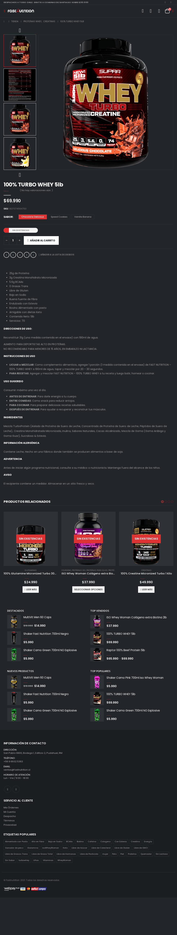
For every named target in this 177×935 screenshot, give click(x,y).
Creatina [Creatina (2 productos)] (135, 841)
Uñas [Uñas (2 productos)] (36, 860)
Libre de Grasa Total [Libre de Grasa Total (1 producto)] (42, 854)
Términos (9, 820)
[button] (162, 501)
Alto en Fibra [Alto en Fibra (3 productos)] (38, 841)
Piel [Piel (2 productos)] (122, 854)
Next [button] (19, 175)
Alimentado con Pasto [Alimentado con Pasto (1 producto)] (16, 841)
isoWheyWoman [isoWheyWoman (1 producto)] (50, 847)
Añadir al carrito (42, 240)
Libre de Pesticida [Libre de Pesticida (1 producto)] (89, 854)
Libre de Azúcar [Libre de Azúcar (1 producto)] (79, 847)
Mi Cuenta (10, 812)
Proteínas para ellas (39, 570)
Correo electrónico (33, 255)
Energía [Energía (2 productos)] (148, 841)
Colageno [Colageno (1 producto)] (105, 841)
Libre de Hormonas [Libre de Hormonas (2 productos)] (66, 854)
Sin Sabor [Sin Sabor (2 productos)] (10, 860)
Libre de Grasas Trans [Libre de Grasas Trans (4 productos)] (16, 854)
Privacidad (10, 825)
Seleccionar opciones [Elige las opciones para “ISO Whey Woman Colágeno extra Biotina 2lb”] (146, 589)
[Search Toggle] (142, 11)
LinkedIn (20, 255)
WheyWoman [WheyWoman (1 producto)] (64, 860)
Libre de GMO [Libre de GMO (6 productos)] (141, 847)
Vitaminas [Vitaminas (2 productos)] (48, 860)
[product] (31, 539)
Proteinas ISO (21, 570)
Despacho (10, 816)
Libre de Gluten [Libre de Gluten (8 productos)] (122, 847)
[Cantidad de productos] (13, 240)
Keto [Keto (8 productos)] (65, 847)
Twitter (13, 255)
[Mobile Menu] (5, 11)
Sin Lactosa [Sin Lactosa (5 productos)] (162, 854)
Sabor (8, 217)
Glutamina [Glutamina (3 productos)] (32, 847)
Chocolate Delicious (32, 216)
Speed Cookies (59, 216)
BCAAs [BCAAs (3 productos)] (69, 841)
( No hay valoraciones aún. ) (36, 190)
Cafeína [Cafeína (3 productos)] (92, 841)
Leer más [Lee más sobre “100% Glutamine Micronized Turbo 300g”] (89, 589)
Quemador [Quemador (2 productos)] (146, 854)
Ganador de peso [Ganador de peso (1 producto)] (14, 847)
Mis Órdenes (11, 807)
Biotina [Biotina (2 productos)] (80, 841)
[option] (20, 51)
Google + (27, 255)
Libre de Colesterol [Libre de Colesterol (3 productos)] (100, 847)
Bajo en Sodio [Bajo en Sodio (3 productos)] (55, 841)
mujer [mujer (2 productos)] (105, 854)
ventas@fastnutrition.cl (17, 769)
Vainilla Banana (82, 216)
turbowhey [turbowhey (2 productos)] (24, 860)
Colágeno (8, 570)
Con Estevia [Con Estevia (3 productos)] (121, 841)
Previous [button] (19, 31)
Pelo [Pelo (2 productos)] (114, 854)
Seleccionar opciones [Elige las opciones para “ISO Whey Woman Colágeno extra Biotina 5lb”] (31, 589)
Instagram (16, 789)
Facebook (6, 255)
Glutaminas (88, 570)
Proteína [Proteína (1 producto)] (132, 854)
